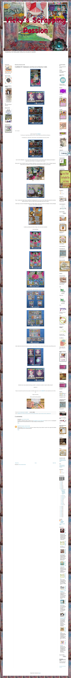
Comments (62, 193)
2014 (61, 512)
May (62, 500)
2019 (61, 506)
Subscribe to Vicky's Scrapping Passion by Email (62, 460)
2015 (61, 511)
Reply (18, 429)
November (63, 489)
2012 (61, 515)
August (62, 498)
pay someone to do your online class (38, 420)
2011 (61, 516)
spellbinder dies (49, 413)
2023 (61, 484)
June (62, 499)
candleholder (19, 413)
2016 (61, 510)
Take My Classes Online (26, 427)
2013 (61, 514)
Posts (61, 471)
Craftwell (38, 133)
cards (22, 413)
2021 (61, 487)
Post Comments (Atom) (22, 464)
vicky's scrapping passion (62, 521)
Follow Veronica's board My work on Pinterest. (62, 466)
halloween (37, 413)
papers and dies (41, 413)
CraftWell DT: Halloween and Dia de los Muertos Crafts (63, 492)
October (62, 495)
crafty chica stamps (25, 413)
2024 (61, 483)
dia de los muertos (30, 413)
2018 (61, 507)
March (62, 503)
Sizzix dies (44, 413)
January (62, 504)
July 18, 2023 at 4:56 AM (25, 419)
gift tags (34, 413)
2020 (61, 488)
